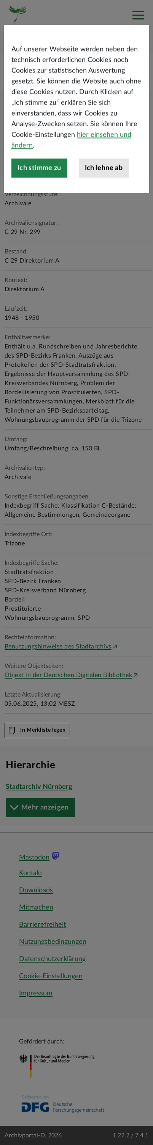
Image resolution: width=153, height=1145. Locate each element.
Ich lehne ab (104, 196)
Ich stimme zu (39, 196)
